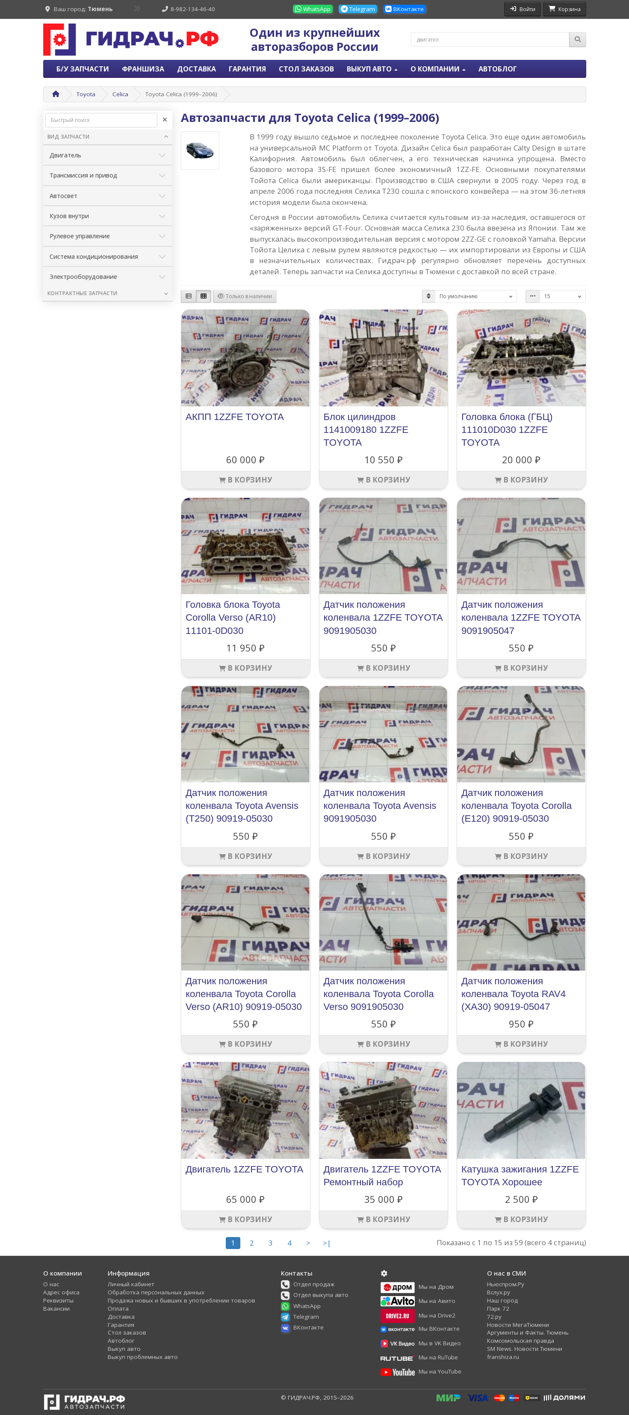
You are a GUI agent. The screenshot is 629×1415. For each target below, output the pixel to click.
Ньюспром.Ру (505, 1284)
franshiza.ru (503, 1357)
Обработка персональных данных (156, 1292)
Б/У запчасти (82, 69)
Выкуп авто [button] (372, 69)
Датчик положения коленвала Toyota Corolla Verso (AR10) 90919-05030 (244, 994)
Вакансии (56, 1308)
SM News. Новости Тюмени (524, 1349)
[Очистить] (164, 120)
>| (327, 1243)
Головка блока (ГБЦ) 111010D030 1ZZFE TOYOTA (506, 429)
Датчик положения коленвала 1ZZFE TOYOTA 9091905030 (383, 617)
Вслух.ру (498, 1292)
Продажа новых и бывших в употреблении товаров (181, 1300)
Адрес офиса (61, 1292)
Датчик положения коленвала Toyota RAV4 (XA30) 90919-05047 (513, 994)
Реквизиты (58, 1300)
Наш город (502, 1300)
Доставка (196, 69)
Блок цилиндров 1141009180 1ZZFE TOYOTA (366, 429)
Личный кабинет (131, 1284)
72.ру (494, 1316)
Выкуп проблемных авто (143, 1357)
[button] (311, 1284)
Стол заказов (306, 69)
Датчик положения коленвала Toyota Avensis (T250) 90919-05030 (242, 805)
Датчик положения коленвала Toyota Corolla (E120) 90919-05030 (516, 805)
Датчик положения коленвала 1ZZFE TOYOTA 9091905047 (520, 617)
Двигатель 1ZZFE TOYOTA (244, 1169)
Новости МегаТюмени (518, 1325)
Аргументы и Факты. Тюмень (528, 1332)
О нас (51, 1284)
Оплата (118, 1308)
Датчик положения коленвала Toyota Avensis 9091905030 (380, 805)
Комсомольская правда (520, 1340)
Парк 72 (498, 1308)
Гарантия (247, 69)
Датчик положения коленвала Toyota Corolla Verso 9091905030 (379, 994)
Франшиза (143, 69)
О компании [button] (438, 69)
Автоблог (497, 69)
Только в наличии (245, 296)
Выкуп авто (124, 1349)
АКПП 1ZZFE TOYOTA (235, 416)
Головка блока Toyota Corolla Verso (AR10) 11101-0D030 (233, 617)
